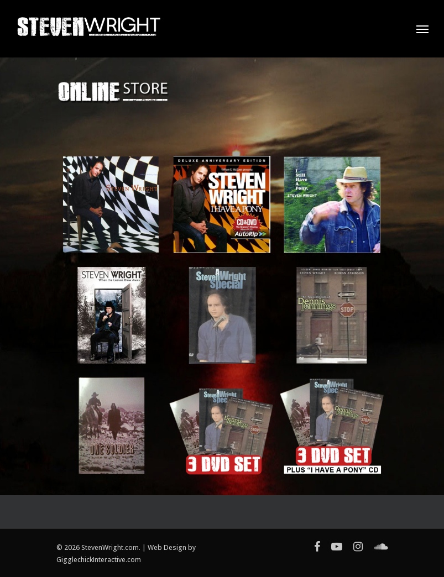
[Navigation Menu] (422, 28)
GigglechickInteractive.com (98, 559)
